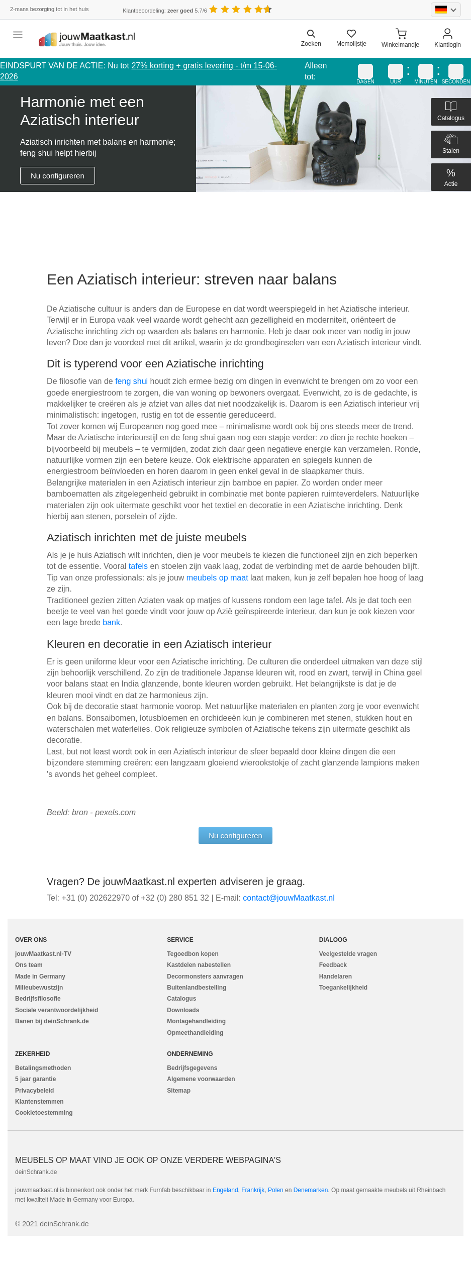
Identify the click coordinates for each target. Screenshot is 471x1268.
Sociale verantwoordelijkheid (56, 1010)
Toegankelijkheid (343, 987)
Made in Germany (40, 976)
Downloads (183, 1010)
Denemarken (311, 1190)
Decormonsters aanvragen (205, 976)
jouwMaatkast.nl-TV (43, 953)
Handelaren (335, 976)
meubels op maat (217, 577)
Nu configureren (57, 175)
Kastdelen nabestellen (199, 964)
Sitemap (179, 1090)
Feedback (333, 964)
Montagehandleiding (196, 1021)
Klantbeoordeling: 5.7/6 (165, 11)
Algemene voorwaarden (201, 1079)
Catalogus (181, 998)
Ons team (29, 964)
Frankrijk (252, 1190)
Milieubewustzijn (39, 987)
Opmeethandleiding (195, 1032)
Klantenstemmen (39, 1101)
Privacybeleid (34, 1090)
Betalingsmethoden (43, 1067)
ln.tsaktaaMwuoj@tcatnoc (289, 898)
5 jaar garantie (35, 1079)
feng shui (132, 381)
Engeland (225, 1190)
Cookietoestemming (44, 1112)
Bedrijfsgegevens (192, 1067)
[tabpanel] (235, 138)
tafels (139, 566)
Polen (276, 1190)
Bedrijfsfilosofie (38, 998)
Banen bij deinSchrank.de (52, 1021)
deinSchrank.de (36, 1172)
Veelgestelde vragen (348, 953)
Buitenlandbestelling (196, 987)
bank (111, 622)
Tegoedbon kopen (192, 953)
